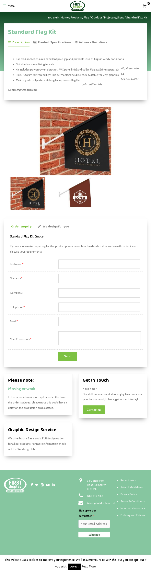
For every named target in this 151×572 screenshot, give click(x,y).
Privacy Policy (129, 494)
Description (18, 42)
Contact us (94, 410)
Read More (88, 566)
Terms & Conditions (133, 501)
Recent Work (128, 480)
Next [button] (145, 141)
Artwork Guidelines (91, 42)
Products (76, 17)
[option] (75, 141)
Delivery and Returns (133, 515)
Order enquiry (21, 226)
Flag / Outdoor (93, 17)
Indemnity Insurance (133, 508)
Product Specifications (52, 42)
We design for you (53, 226)
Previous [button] (6, 141)
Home (65, 17)
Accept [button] (74, 566)
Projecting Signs (114, 17)
